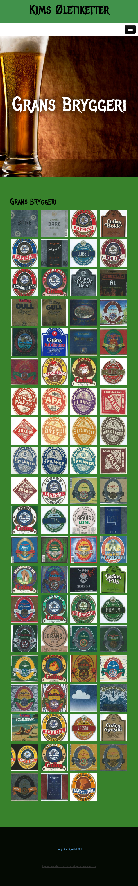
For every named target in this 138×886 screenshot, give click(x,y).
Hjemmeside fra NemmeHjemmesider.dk (69, 866)
